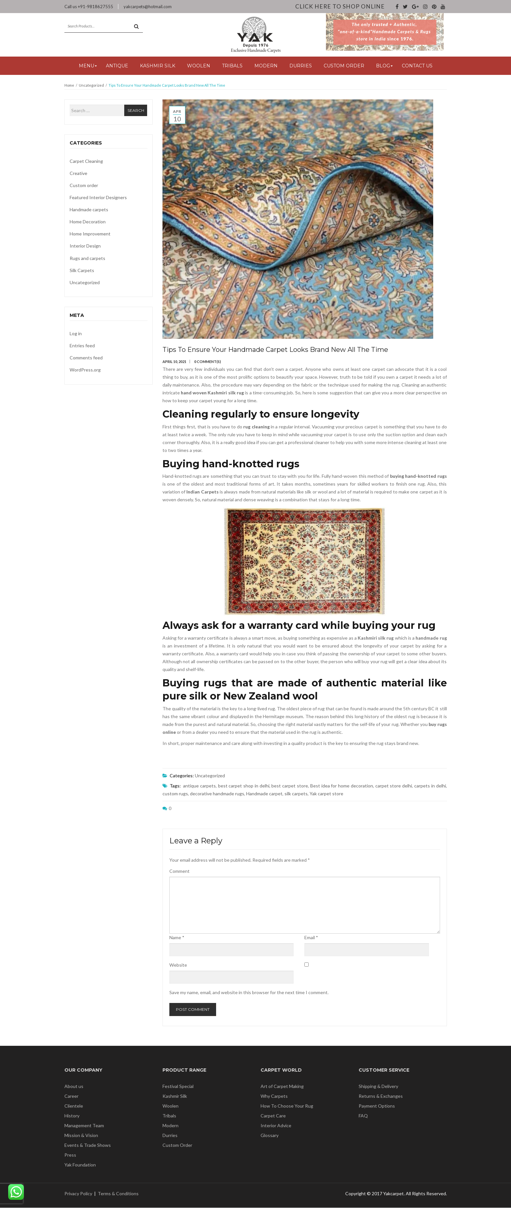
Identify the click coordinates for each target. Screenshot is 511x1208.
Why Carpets (274, 1096)
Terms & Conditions (118, 1194)
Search (136, 110)
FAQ (363, 1116)
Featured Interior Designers (98, 197)
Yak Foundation (80, 1165)
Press (70, 1155)
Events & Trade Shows (87, 1145)
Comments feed (86, 358)
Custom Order (177, 1145)
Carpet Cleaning (86, 161)
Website (178, 965)
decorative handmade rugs (217, 794)
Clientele (73, 1106)
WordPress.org (85, 370)
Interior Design (85, 246)
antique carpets (199, 786)
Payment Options (377, 1106)
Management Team (84, 1126)
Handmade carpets (89, 210)
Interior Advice (276, 1126)
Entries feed (82, 346)
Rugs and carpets (87, 258)
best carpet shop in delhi (243, 786)
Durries (170, 1135)
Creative (78, 173)
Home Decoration (88, 222)
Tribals (169, 1116)
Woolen (170, 1106)
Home (69, 85)
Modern (170, 1126)
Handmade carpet (264, 794)
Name (176, 938)
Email (311, 938)
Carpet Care (273, 1116)
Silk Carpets (82, 270)
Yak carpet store (326, 794)
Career (71, 1096)
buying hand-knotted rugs (418, 476)
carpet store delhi (393, 786)
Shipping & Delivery (378, 1086)
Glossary (270, 1135)
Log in (76, 334)
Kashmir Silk (174, 1096)
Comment (179, 871)
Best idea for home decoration (341, 786)
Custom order (84, 185)
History (71, 1116)
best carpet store (289, 786)
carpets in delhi (430, 786)
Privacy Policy (78, 1194)
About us (73, 1086)
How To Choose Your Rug (287, 1106)
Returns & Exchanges (381, 1096)
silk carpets (296, 794)
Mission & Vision (81, 1135)
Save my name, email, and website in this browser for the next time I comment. (249, 992)
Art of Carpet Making (282, 1086)
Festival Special (178, 1086)
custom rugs (175, 794)
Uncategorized (91, 85)
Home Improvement (90, 234)
